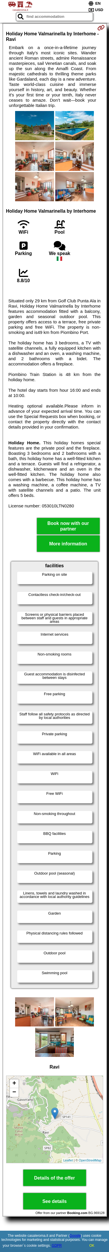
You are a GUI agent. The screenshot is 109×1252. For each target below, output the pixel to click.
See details (54, 1201)
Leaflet (68, 1160)
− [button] (14, 1092)
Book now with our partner (68, 526)
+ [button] (14, 1083)
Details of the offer (54, 1177)
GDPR (57, 1246)
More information (68, 543)
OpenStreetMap (90, 1160)
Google (75, 1236)
